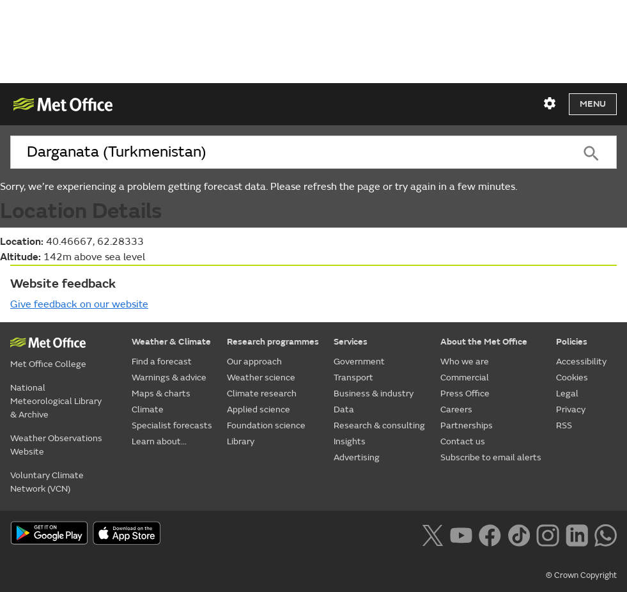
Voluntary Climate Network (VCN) (47, 482)
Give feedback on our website (79, 304)
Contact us (462, 441)
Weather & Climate (171, 341)
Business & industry (374, 393)
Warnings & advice (169, 377)
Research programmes (273, 341)
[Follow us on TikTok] (518, 534)
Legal (567, 393)
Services (351, 341)
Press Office (465, 393)
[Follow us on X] (432, 534)
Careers (456, 409)
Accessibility (581, 361)
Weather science (261, 377)
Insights (350, 441)
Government (359, 361)
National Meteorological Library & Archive (56, 401)
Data (344, 409)
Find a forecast (162, 361)
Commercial (464, 377)
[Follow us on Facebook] (490, 534)
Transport (353, 377)
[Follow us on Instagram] (547, 534)
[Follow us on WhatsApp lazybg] (605, 534)
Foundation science (266, 425)
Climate (148, 409)
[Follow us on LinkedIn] (577, 534)
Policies (571, 341)
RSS (564, 425)
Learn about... (159, 441)
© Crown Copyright (581, 575)
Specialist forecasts (172, 425)
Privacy (570, 409)
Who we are (464, 361)
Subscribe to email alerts (490, 457)
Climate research (262, 393)
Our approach (254, 361)
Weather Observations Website (56, 445)
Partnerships (466, 425)
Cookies (572, 377)
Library (240, 441)
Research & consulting (379, 425)
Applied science (258, 409)
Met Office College (48, 364)
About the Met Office (483, 341)
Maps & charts (161, 393)
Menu (593, 103)
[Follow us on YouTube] (461, 534)
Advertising (357, 457)
